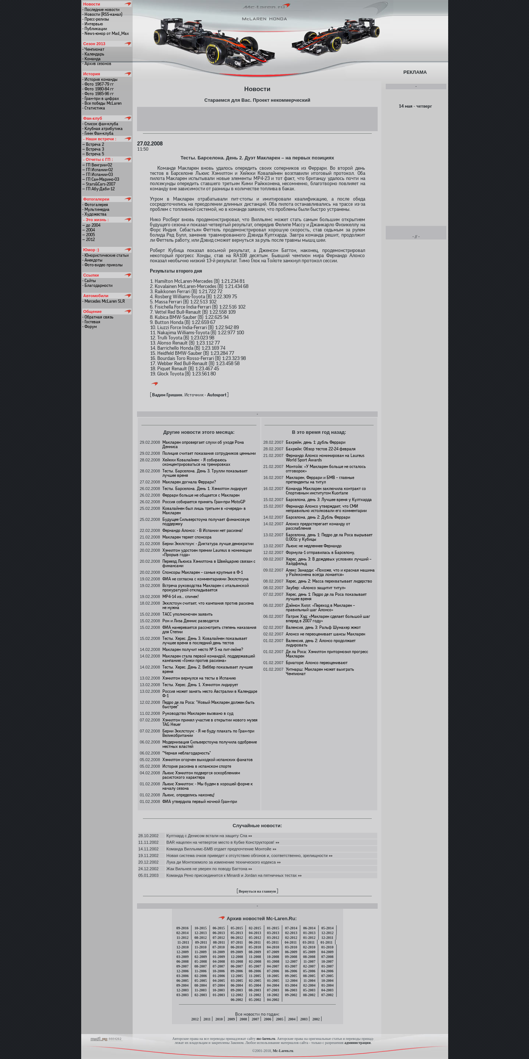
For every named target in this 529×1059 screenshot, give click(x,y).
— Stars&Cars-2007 (98, 184)
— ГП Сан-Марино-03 (100, 179)
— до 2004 (91, 225)
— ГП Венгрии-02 (97, 165)
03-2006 (182, 976)
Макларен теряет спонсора (187, 537)
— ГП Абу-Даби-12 (98, 189)
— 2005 (88, 235)
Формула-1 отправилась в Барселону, (320, 552)
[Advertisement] (257, 119)
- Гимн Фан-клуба (98, 133)
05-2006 (309, 971)
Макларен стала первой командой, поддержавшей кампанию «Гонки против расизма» (208, 658)
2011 (207, 1019)
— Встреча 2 (93, 144)
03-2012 (273, 938)
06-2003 (291, 990)
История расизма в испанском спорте (196, 766)
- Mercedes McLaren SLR (103, 301)
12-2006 (182, 971)
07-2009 (273, 952)
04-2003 (327, 990)
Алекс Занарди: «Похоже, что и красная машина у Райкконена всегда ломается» (330, 572)
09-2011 (201, 942)
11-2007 (309, 961)
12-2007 (291, 961)
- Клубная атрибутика (102, 128)
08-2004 (200, 985)
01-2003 (219, 995)
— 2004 (88, 230)
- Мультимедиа (95, 209)
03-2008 (237, 961)
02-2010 (309, 947)
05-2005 (201, 981)
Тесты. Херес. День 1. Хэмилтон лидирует (200, 684)
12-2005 (237, 976)
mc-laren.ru (265, 1039)
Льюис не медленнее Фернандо (314, 546)
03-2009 (182, 957)
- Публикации (94, 28)
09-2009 (237, 952)
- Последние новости (100, 9)
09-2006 (237, 971)
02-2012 (291, 938)
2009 (231, 1019)
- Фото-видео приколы (102, 265)
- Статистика (93, 108)
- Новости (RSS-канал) (102, 14)
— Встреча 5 (93, 154)
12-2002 (237, 995)
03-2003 (182, 995)
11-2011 (183, 942)
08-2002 (309, 995)
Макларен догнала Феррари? (189, 482)
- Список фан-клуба (100, 124)
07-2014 (291, 928)
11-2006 (201, 971)
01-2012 (309, 938)
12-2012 (327, 933)
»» (249, 835)
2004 (291, 1019)
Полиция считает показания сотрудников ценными (209, 453)
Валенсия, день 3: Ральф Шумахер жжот (323, 627)
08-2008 (309, 957)
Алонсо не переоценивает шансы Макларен (325, 634)
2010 (219, 1019)
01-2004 (327, 985)
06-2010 (237, 947)
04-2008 (219, 961)
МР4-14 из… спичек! (180, 596)
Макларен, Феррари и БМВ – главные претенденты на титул (320, 479)
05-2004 (255, 985)
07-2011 (237, 942)
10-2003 (218, 990)
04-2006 (327, 971)
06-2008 (182, 961)
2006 (267, 1019)
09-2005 (291, 976)
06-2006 (291, 971)
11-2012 (183, 938)
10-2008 (273, 957)
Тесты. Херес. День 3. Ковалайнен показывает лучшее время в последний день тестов (204, 640)
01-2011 (326, 942)
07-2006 (273, 971)
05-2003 (309, 990)
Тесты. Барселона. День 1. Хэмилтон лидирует (204, 488)
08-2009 (255, 952)
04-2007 (273, 966)
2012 (195, 1019)
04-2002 (273, 1000)
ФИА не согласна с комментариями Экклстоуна (205, 579)
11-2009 (201, 952)
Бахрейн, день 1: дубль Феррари (315, 442)
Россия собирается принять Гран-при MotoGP (203, 502)
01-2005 (273, 981)
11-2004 (309, 981)
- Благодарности (97, 285)
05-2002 (255, 1000)
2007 (255, 1019)
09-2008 (291, 957)
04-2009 (327, 952)
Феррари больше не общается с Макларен (201, 495)
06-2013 (219, 933)
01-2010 (327, 947)
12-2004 (291, 981)
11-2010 (201, 947)
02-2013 (291, 933)
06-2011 (255, 942)
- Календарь (93, 54)
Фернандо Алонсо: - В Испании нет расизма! (202, 530)
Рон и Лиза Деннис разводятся (190, 621)
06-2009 (291, 952)
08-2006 (255, 971)
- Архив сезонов (96, 63)
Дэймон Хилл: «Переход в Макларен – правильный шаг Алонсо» (320, 607)
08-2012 (200, 938)
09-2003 (237, 990)
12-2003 (182, 990)
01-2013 (309, 933)
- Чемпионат (93, 49)
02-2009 (201, 957)
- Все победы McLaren (102, 103)
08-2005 (309, 976)
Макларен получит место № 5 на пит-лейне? (202, 649)
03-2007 (291, 966)
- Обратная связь (98, 317)
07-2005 (327, 976)
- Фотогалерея (95, 204)
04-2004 (273, 985)
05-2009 (309, 952)
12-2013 (200, 933)
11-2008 (255, 957)
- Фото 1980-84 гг (98, 89)
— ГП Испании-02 (97, 170)
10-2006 (218, 971)
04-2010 (273, 947)
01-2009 (219, 957)
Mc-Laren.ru (283, 1051)
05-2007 (255, 966)
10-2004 (327, 981)
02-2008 (255, 961)
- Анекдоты (92, 260)
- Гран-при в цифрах (100, 98)
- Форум (89, 326)
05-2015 (237, 928)
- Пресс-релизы (95, 19)
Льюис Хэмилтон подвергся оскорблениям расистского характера (201, 775)
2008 (243, 1019)
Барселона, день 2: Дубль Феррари (318, 517)
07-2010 (218, 947)
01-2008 (273, 961)
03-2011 (309, 942)
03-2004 (291, 985)
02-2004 (309, 985)
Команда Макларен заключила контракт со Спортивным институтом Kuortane (326, 490)
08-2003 (255, 990)
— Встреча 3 (93, 149)
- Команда (91, 59)
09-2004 (182, 985)
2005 (279, 1019)
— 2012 (88, 239)
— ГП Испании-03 (97, 174)
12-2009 (182, 952)
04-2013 (255, 933)
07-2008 (327, 957)
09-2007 (182, 966)
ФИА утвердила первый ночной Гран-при (199, 801)
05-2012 (255, 938)
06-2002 (237, 1000)
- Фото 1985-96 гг (98, 93)
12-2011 (327, 938)
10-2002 (273, 995)
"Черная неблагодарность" (186, 753)
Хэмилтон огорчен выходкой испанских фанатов (207, 759)
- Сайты (89, 280)
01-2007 (327, 966)
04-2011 (291, 942)
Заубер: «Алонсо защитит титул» (316, 588)
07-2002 (327, 995)
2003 (303, 1019)
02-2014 (182, 933)
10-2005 (273, 976)
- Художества (94, 214)
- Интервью (92, 24)
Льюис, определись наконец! (188, 795)
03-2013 (273, 933)
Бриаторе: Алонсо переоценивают (317, 662)
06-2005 (182, 981)
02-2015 (255, 928)
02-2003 (201, 995)
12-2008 (237, 957)
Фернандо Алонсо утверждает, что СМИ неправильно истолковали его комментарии (326, 508)
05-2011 (273, 942)
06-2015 (219, 928)
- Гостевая (91, 322)
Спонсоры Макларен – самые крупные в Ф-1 (202, 572)
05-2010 (255, 947)
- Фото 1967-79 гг (98, 84)
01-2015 (273, 928)
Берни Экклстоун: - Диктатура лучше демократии (207, 543)
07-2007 (219, 966)
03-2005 (237, 981)
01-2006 (219, 976)
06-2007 (237, 966)
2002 (316, 1019)
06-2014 (309, 928)
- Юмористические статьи (105, 255)
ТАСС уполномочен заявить (187, 614)
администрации (357, 1043)
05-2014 (327, 928)
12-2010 (182, 947)
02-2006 (201, 976)
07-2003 (273, 990)
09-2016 (182, 928)
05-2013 (237, 933)
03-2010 (291, 947)
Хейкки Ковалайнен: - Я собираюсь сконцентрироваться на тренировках (196, 462)
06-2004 (237, 985)
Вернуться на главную (257, 891)
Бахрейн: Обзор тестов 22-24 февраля (321, 449)
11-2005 (255, 976)
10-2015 (200, 928)
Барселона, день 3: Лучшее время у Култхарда (329, 499)
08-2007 (200, 966)
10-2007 (327, 961)
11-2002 (255, 995)
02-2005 (255, 981)
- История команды (100, 79)
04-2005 (219, 981)
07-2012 (219, 938)
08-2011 (219, 942)
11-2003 (201, 990)
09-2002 (291, 995)
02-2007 (309, 966)
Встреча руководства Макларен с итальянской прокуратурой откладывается (205, 587)
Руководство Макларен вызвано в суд (197, 713)
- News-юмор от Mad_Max (105, 33)
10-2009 (218, 952)
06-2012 (237, 938)
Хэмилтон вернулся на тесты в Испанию (199, 678)
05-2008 (201, 961)
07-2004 (219, 985)
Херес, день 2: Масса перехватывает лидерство (329, 581)
